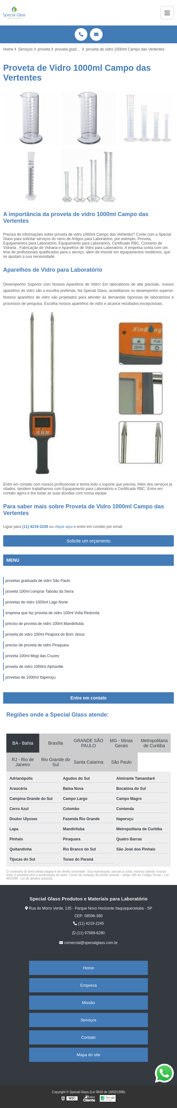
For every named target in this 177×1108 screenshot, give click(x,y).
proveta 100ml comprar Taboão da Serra (39, 591)
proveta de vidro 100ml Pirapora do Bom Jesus (45, 634)
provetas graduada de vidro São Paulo (37, 580)
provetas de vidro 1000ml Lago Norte (36, 602)
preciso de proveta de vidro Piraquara (37, 645)
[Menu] (167, 13)
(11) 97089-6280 (88, 933)
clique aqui (63, 526)
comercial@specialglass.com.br (88, 943)
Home (88, 968)
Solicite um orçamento (88, 540)
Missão (88, 1002)
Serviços (89, 1020)
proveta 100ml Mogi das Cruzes (32, 656)
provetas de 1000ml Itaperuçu (30, 677)
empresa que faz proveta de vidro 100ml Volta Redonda (52, 613)
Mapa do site (88, 1054)
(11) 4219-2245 (35, 526)
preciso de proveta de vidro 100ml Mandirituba (44, 623)
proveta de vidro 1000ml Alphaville (34, 666)
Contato (88, 1037)
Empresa (88, 985)
